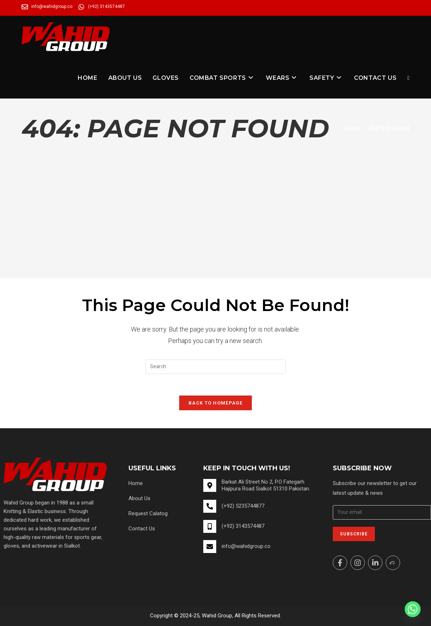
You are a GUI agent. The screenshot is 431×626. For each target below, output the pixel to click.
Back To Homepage (215, 403)
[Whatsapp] (413, 609)
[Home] (352, 128)
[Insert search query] (215, 367)
